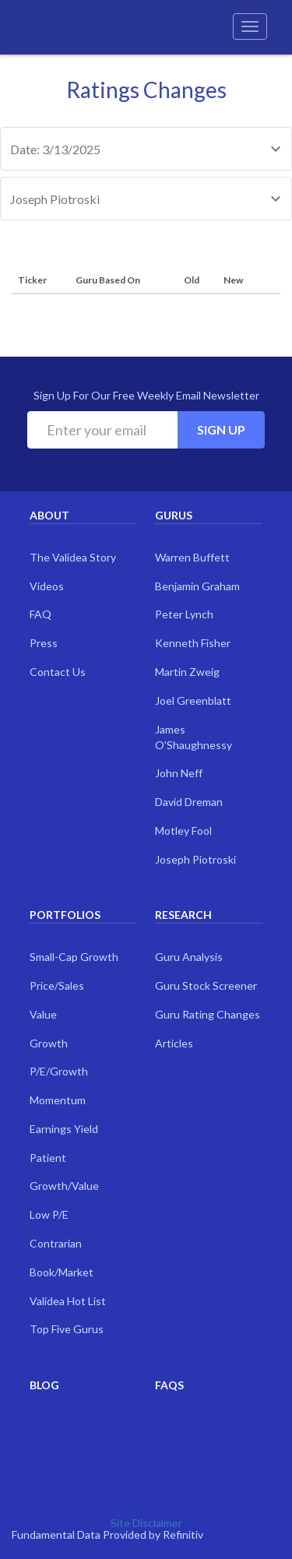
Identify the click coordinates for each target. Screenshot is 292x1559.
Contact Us (58, 671)
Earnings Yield (64, 1128)
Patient (48, 1157)
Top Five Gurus (67, 1329)
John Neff (178, 773)
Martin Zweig (187, 671)
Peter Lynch (184, 614)
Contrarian (56, 1243)
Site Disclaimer (146, 1522)
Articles (174, 1043)
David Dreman (189, 801)
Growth (49, 1043)
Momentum (58, 1100)
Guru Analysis (189, 956)
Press (44, 642)
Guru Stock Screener (206, 985)
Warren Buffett (192, 557)
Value (43, 1014)
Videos (47, 586)
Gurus (173, 515)
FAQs (169, 1385)
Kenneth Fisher (192, 642)
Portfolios (65, 914)
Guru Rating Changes (207, 1014)
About (49, 515)
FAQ (40, 614)
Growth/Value (64, 1185)
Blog (44, 1385)
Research (183, 914)
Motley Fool (183, 830)
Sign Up (221, 429)
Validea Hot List (68, 1300)
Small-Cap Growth (74, 956)
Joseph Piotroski (195, 859)
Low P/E (49, 1214)
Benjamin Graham (197, 586)
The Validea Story (73, 557)
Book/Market (61, 1272)
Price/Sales (57, 985)
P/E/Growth (59, 1071)
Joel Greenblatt (193, 700)
